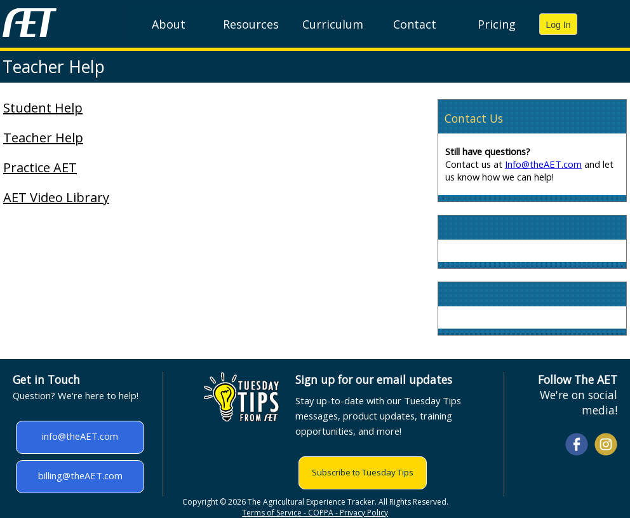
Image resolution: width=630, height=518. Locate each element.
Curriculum (332, 24)
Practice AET (40, 167)
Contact (414, 24)
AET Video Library (56, 197)
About (168, 24)
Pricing (497, 24)
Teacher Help (43, 137)
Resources (251, 24)
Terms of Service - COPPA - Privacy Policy (315, 512)
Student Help (43, 107)
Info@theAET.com (543, 164)
